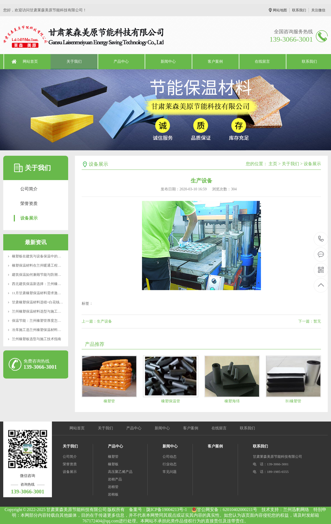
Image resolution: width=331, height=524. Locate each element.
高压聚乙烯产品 (120, 472)
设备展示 (29, 218)
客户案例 (215, 61)
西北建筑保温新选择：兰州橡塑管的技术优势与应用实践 (56, 284)
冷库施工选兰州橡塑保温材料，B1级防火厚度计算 (51, 330)
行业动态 (170, 464)
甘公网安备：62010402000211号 (224, 509)
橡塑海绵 (232, 401)
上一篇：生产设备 (97, 321)
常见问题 (170, 472)
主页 (273, 163)
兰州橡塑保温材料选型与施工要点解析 (42, 311)
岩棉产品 (115, 479)
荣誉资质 (29, 203)
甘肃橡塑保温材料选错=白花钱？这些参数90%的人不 (53, 302)
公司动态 (170, 457)
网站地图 (280, 10)
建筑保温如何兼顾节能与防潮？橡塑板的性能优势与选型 (56, 275)
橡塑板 (113, 464)
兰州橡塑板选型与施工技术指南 (36, 339)
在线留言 (262, 61)
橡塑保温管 (170, 401)
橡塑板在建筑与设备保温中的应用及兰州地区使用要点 (54, 256)
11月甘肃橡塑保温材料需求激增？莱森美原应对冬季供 (54, 293)
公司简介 (29, 189)
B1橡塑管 (293, 401)
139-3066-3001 (321, 239)
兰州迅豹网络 (296, 509)
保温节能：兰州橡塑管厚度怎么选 (38, 321)
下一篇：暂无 (309, 321)
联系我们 (299, 10)
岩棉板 (113, 494)
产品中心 (121, 61)
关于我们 (74, 61)
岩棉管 (113, 487)
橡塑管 (109, 401)
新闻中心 (168, 61)
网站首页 (30, 61)
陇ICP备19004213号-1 (166, 509)
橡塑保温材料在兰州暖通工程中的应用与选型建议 (50, 265)
